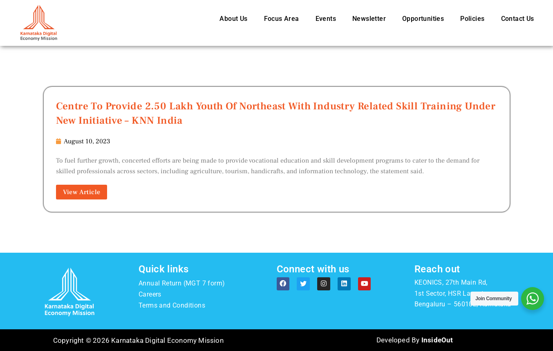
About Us (233, 19)
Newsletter (369, 19)
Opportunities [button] (423, 19)
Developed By (414, 340)
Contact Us (517, 19)
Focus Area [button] (281, 19)
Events (326, 19)
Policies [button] (472, 19)
